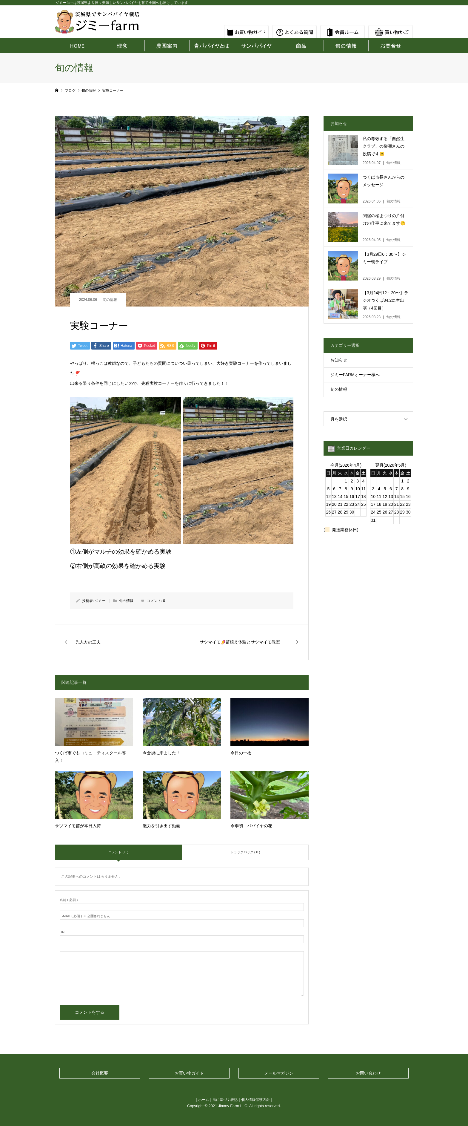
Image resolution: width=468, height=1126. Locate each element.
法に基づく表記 (225, 1100)
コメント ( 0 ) (118, 852)
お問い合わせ (368, 1073)
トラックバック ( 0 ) (245, 852)
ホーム (203, 1100)
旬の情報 (110, 300)
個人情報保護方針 (255, 1100)
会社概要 (99, 1073)
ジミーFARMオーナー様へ (355, 374)
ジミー (100, 601)
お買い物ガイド (189, 1073)
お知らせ (338, 360)
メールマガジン (278, 1073)
